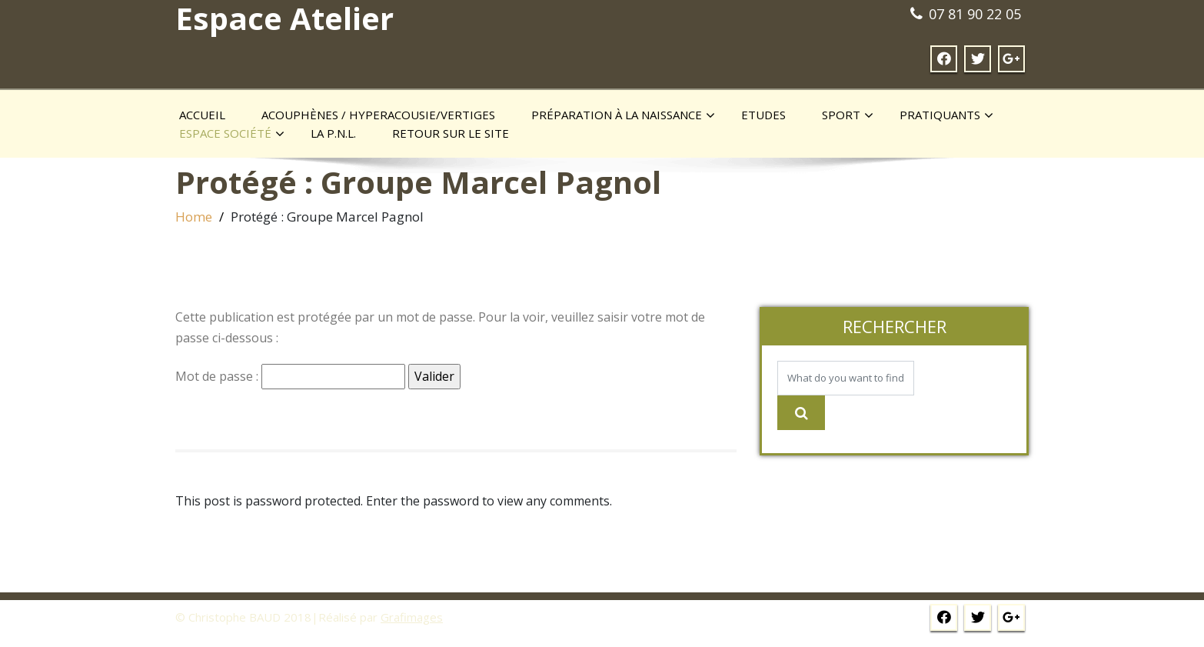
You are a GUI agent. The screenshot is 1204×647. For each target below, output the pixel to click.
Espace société (231, 133)
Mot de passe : (290, 376)
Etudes (763, 114)
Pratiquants (946, 115)
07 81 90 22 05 (975, 14)
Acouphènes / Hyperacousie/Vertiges (378, 114)
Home (193, 216)
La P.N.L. (333, 133)
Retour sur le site (450, 133)
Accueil (202, 114)
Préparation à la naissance (623, 115)
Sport (847, 115)
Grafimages (412, 617)
